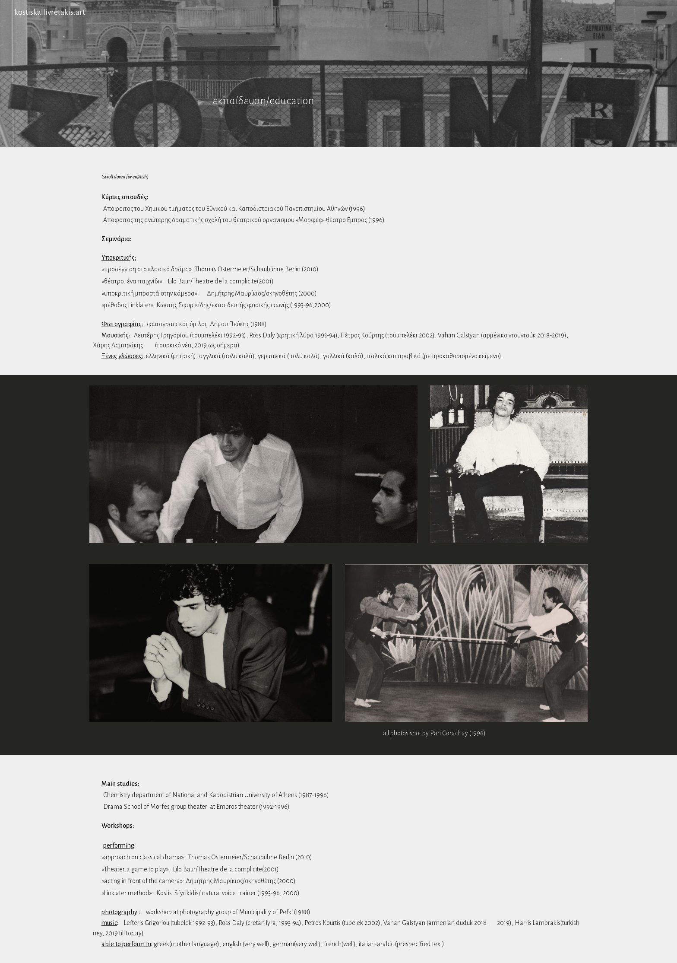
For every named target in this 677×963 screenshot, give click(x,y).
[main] (338, 73)
